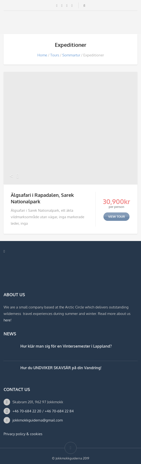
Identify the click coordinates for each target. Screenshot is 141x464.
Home (42, 55)
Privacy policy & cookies (23, 434)
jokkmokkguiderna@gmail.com (37, 420)
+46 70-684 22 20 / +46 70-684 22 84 (43, 411)
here (7, 320)
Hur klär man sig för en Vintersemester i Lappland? (66, 346)
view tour (116, 216)
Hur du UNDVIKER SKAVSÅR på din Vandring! (60, 367)
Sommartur (71, 55)
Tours (54, 55)
